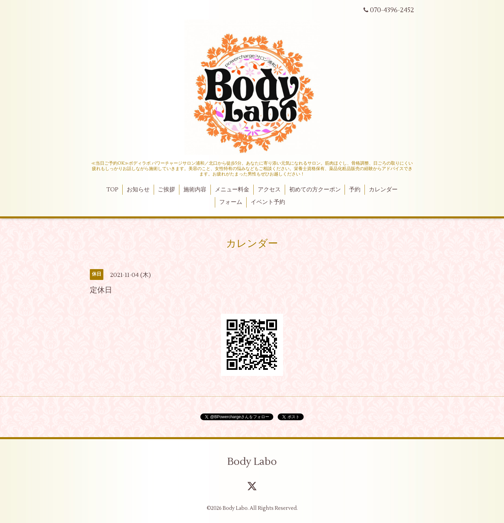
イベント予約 (268, 202)
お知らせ (138, 189)
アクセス (269, 189)
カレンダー (383, 189)
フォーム (230, 202)
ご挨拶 (166, 189)
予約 (354, 189)
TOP (112, 189)
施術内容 (194, 189)
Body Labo (252, 461)
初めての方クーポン (315, 189)
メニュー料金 (232, 189)
